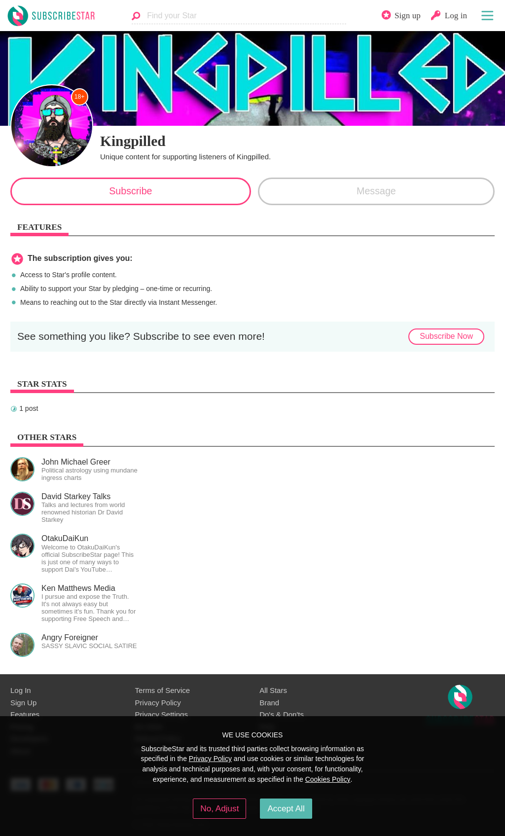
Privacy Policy (158, 702)
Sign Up (23, 702)
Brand (269, 702)
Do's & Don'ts (281, 714)
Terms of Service (162, 690)
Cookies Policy (328, 779)
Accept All (285, 808)
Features (24, 714)
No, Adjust (219, 808)
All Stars (273, 690)
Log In (20, 690)
